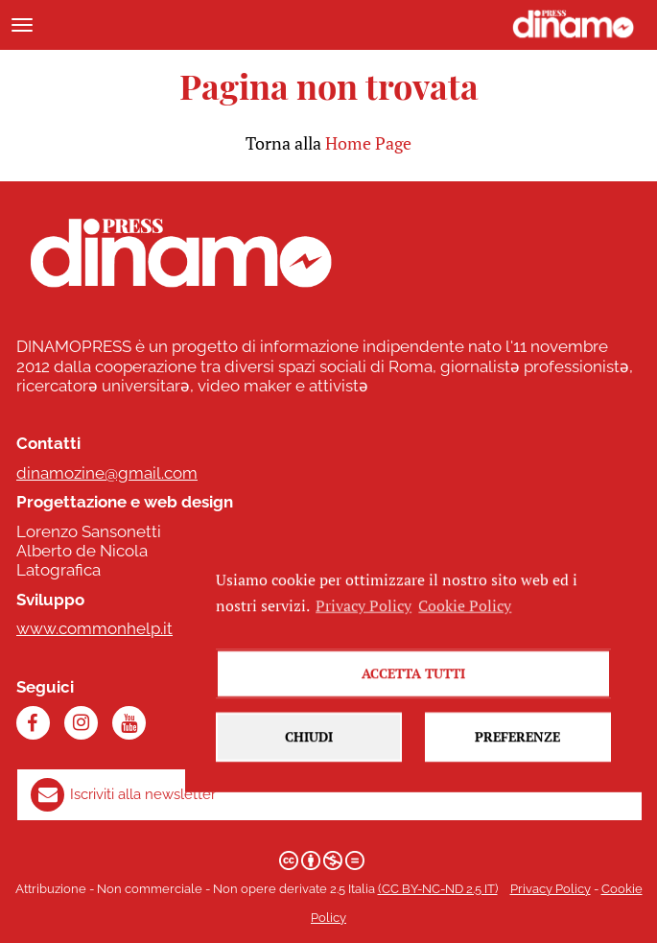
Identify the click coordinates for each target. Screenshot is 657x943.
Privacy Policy (550, 889)
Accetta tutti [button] (413, 692)
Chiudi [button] (309, 755)
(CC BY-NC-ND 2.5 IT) (438, 889)
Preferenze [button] (517, 755)
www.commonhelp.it (94, 628)
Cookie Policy (464, 624)
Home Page (368, 142)
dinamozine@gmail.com (107, 473)
